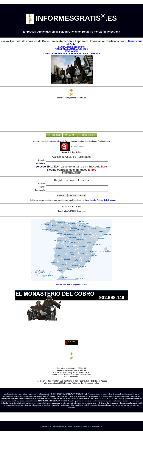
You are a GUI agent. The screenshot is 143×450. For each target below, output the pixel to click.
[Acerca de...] (54, 135)
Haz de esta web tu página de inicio (71, 285)
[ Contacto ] (70, 135)
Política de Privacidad (106, 200)
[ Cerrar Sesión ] (88, 135)
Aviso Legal (90, 200)
